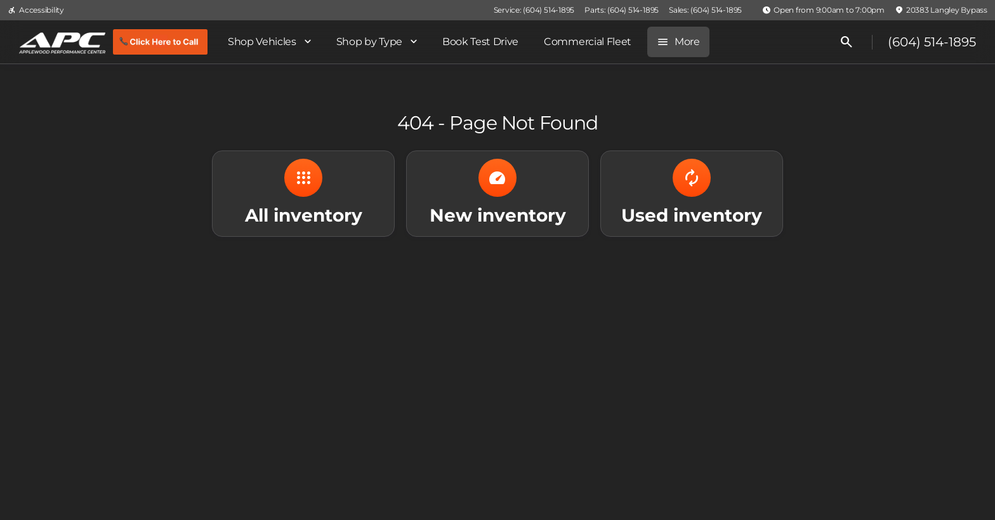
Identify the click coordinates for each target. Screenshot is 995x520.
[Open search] (846, 42)
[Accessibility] (36, 10)
